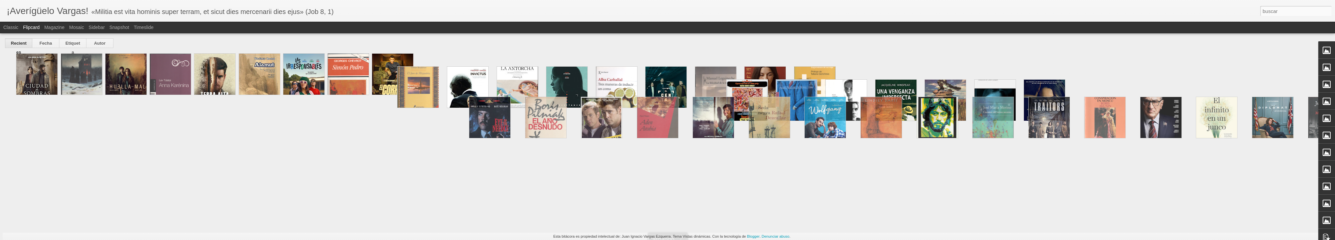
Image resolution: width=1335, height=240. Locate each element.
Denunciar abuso (775, 236)
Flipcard (31, 27)
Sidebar (97, 27)
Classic (10, 27)
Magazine (54, 27)
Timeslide (144, 27)
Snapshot (119, 27)
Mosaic (76, 27)
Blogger (753, 236)
